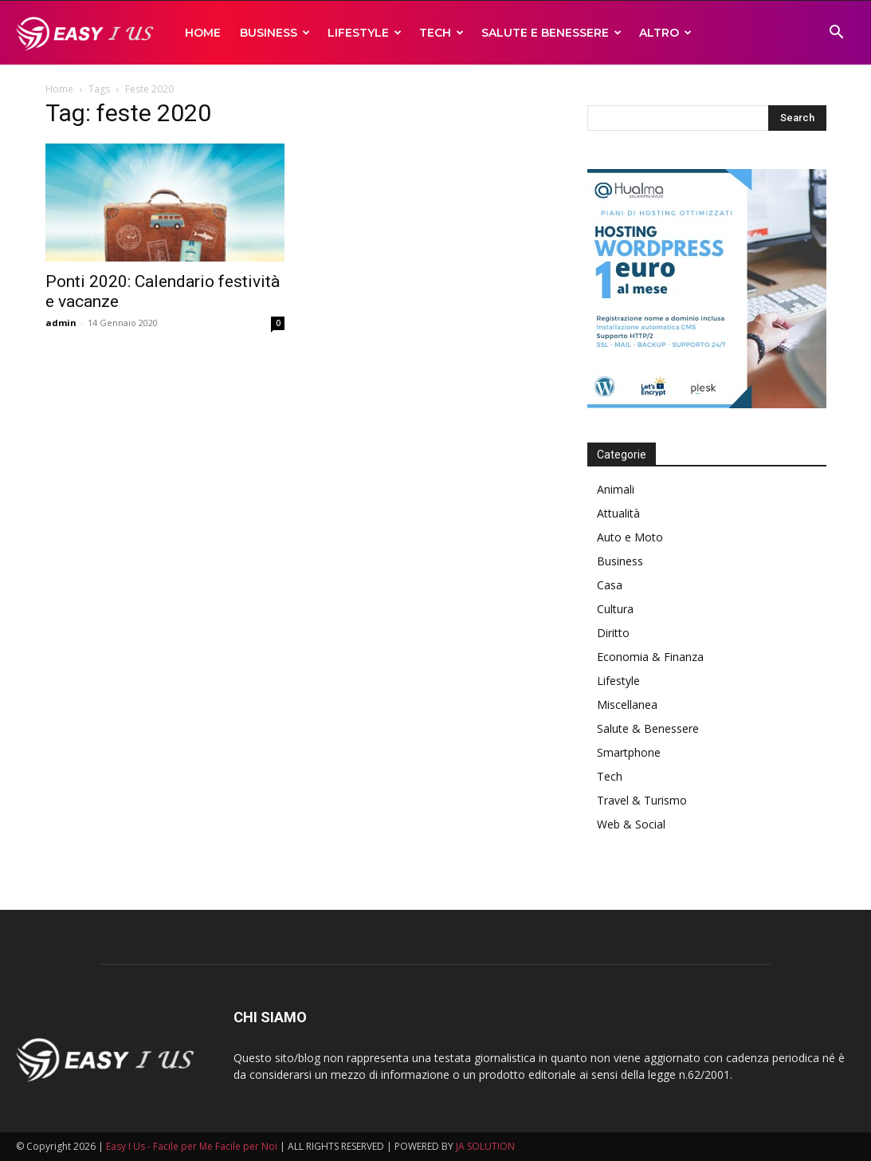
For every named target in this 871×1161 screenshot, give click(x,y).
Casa (609, 584)
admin (61, 323)
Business (275, 33)
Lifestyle (365, 33)
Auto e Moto (630, 537)
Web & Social (631, 824)
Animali (615, 489)
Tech (441, 33)
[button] (836, 33)
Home (203, 33)
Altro (665, 33)
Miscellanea (627, 704)
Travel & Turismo (642, 800)
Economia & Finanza (650, 656)
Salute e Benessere (551, 33)
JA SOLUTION (485, 1146)
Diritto (613, 632)
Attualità (618, 513)
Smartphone (629, 752)
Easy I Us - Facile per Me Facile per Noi (191, 1146)
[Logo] (87, 33)
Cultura (615, 608)
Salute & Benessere (648, 728)
